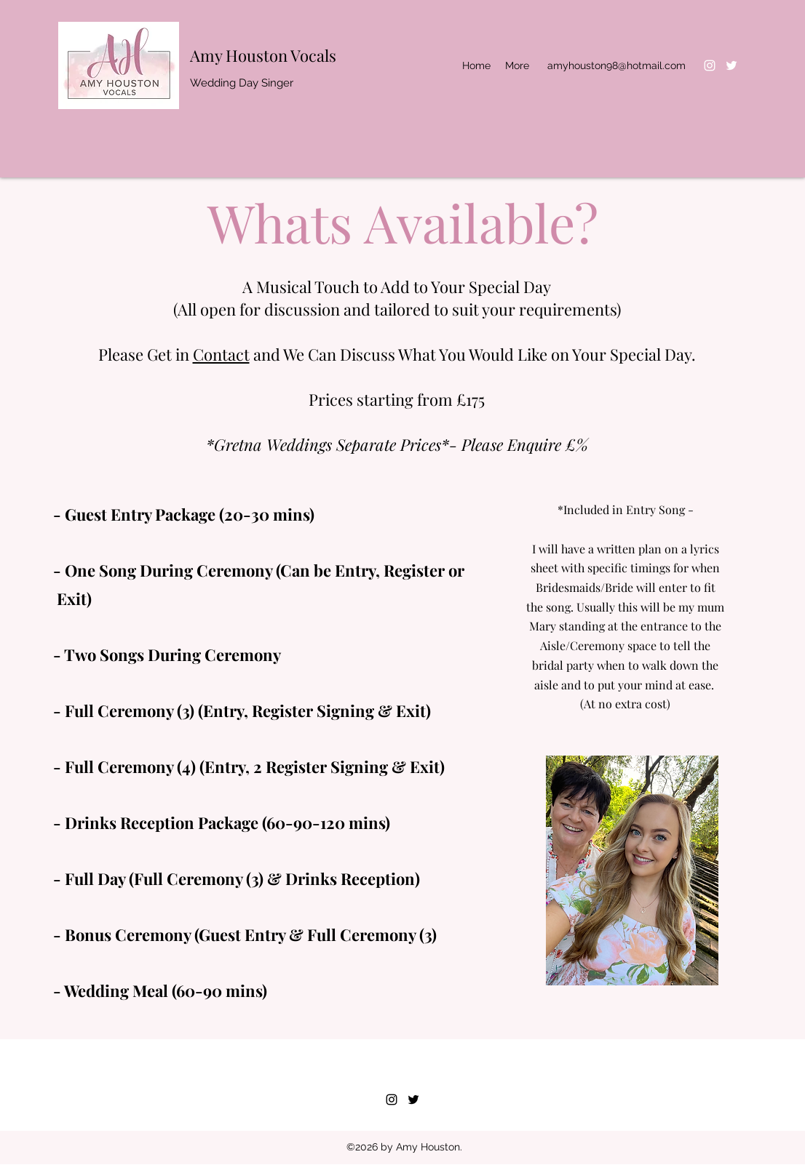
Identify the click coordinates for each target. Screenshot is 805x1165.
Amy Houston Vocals (263, 55)
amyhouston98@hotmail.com (616, 65)
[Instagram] (709, 65)
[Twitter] (731, 65)
